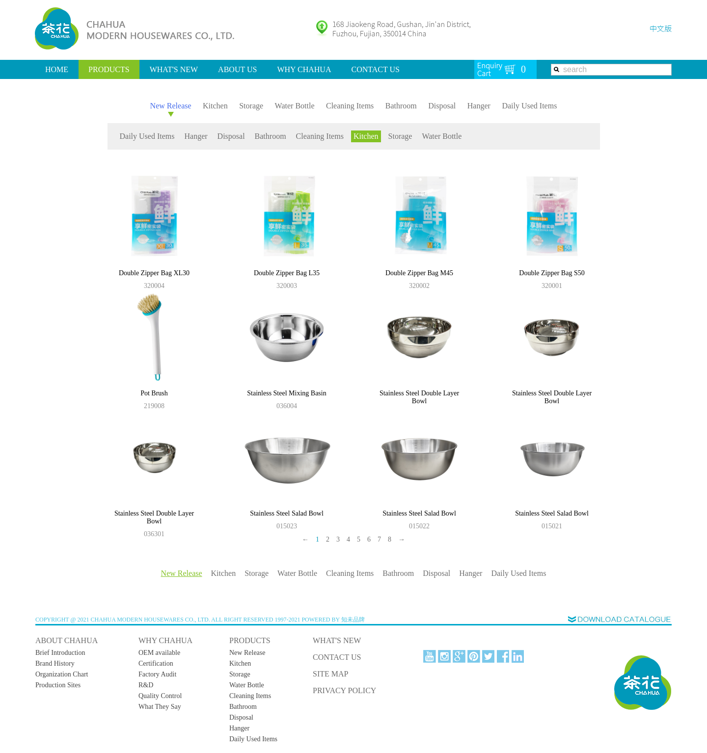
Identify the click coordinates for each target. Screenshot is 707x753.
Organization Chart (61, 674)
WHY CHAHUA (304, 69)
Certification (155, 663)
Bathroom (401, 106)
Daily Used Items (529, 106)
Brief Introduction (60, 652)
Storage (251, 106)
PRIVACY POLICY (344, 690)
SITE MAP (330, 674)
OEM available (159, 652)
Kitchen (215, 106)
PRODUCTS (109, 69)
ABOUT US (237, 69)
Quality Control (160, 696)
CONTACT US (375, 69)
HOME (56, 69)
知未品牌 (353, 619)
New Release (170, 106)
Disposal (442, 106)
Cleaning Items (350, 106)
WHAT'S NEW (174, 69)
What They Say (159, 706)
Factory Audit (157, 674)
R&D (145, 685)
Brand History (55, 663)
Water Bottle (295, 106)
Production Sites (58, 685)
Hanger (478, 106)
